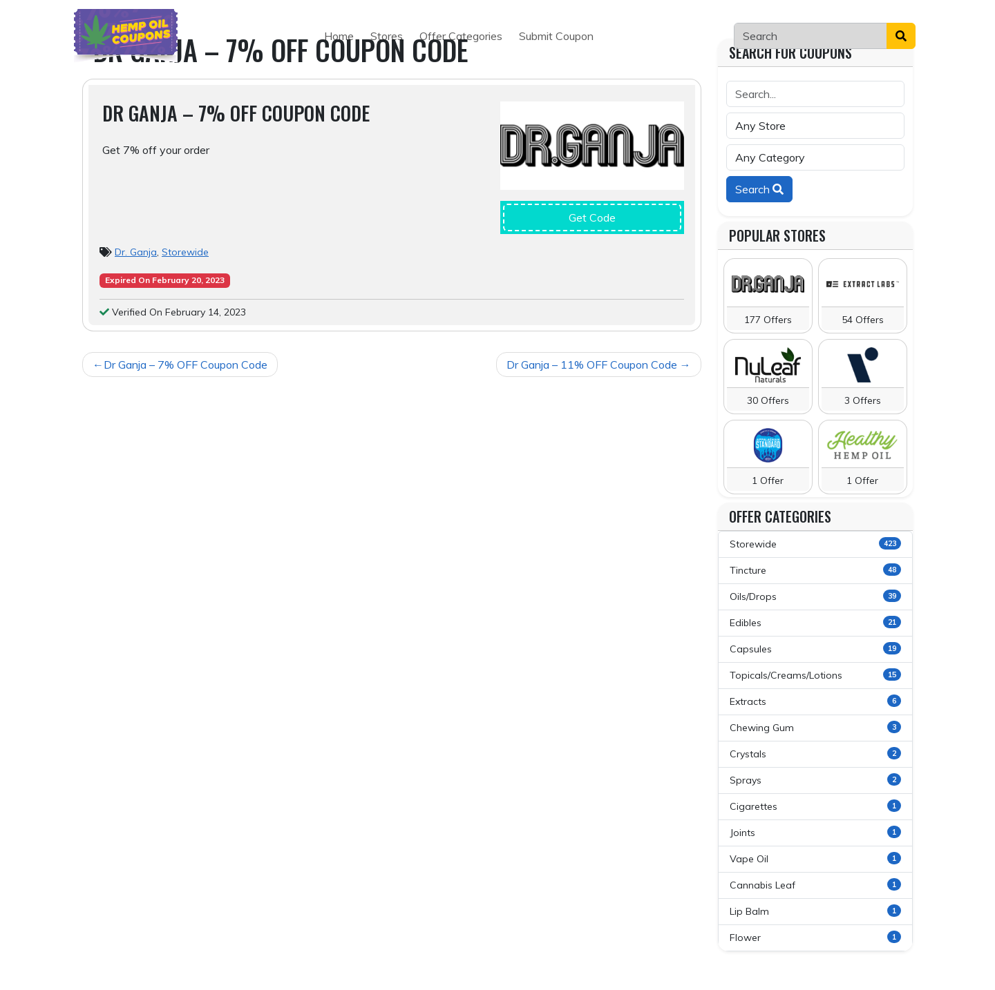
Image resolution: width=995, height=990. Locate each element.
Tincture (816, 569)
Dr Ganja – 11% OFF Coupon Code (591, 364)
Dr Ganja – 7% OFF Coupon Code (185, 364)
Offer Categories (460, 36)
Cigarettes (816, 806)
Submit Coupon (556, 36)
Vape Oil (816, 858)
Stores (386, 36)
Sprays (816, 779)
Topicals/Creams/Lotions (816, 674)
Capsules (816, 648)
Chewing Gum (816, 727)
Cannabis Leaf (816, 884)
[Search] (810, 36)
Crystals (816, 753)
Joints (816, 832)
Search (759, 189)
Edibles (816, 622)
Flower (816, 937)
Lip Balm (816, 911)
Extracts (816, 701)
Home (339, 36)
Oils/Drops (816, 596)
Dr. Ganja (136, 252)
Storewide (185, 252)
